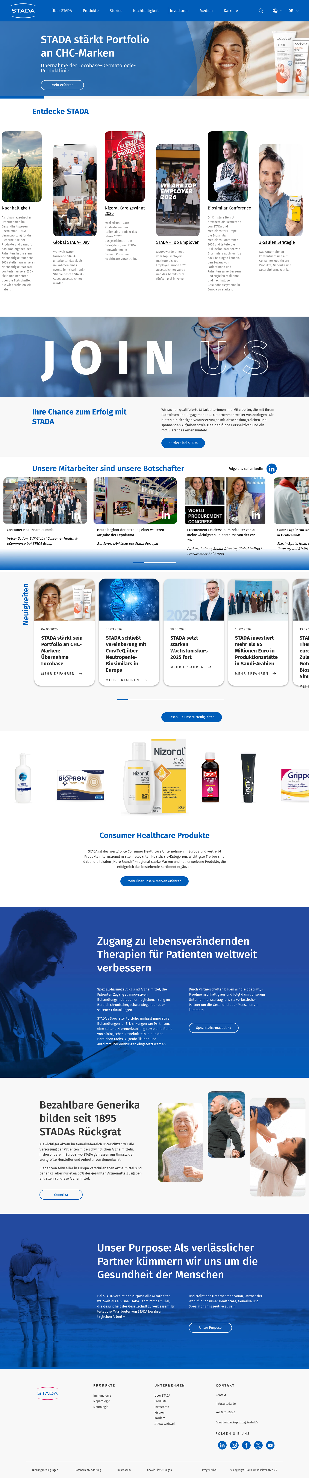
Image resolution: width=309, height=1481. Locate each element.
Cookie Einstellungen (159, 1472)
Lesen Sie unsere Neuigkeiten (192, 718)
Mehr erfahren (64, 85)
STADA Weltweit (165, 1427)
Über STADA (62, 10)
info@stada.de (226, 1406)
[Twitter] (258, 1448)
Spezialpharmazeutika (213, 1030)
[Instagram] (234, 1448)
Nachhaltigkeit (146, 10)
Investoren (179, 10)
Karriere (231, 10)
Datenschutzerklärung (88, 1472)
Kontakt (221, 1398)
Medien (206, 10)
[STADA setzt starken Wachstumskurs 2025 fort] (194, 600)
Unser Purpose (212, 1330)
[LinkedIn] (222, 1448)
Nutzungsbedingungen (45, 1472)
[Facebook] (246, 1448)
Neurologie (100, 1409)
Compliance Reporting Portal (237, 1425)
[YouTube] (270, 1448)
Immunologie (102, 1398)
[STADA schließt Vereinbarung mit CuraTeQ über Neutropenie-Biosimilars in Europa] (129, 600)
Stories (116, 10)
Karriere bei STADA (185, 443)
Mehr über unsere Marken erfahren (154, 883)
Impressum (124, 1472)
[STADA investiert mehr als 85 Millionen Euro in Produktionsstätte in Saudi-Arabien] (258, 600)
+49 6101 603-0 (225, 1415)
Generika (63, 1197)
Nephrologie (101, 1404)
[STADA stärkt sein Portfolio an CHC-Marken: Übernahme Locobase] (64, 600)
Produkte (91, 10)
